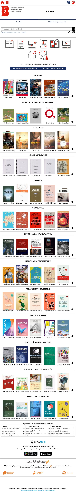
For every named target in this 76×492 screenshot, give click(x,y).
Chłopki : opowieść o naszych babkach (35, 428)
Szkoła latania (29, 431)
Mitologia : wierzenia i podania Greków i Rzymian (13, 428)
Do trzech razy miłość (55, 435)
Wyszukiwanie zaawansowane (10, 32)
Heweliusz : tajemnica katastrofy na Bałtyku (60, 433)
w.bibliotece (47, 466)
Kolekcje (23, 32)
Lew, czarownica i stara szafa (8, 430)
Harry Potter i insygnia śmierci (8, 431)
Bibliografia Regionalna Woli (57, 22)
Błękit (27, 435)
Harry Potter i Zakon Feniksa (8, 433)
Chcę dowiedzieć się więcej (29, 490)
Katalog (18, 22)
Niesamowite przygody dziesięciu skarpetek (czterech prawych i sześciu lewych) (19, 435)
